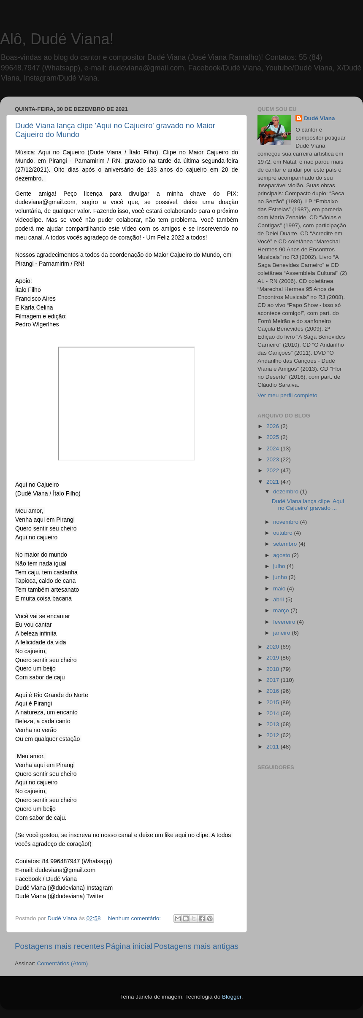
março (281, 610)
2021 (273, 482)
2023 (273, 459)
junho (281, 577)
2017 (273, 680)
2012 (273, 735)
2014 (273, 713)
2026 (273, 426)
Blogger (231, 997)
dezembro (286, 491)
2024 (273, 448)
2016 (273, 691)
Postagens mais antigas (196, 946)
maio (280, 588)
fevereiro (285, 622)
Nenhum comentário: (135, 918)
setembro (285, 544)
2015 (273, 702)
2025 (273, 437)
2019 (273, 657)
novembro (286, 522)
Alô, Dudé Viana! (57, 39)
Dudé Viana (319, 118)
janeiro (282, 633)
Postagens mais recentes (59, 946)
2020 (273, 647)
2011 (273, 746)
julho (280, 566)
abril (279, 599)
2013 (273, 724)
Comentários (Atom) (62, 963)
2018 (273, 669)
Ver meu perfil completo (287, 395)
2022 (273, 470)
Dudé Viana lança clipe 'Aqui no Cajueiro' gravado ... (308, 504)
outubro (283, 533)
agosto (282, 555)
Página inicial (129, 946)
